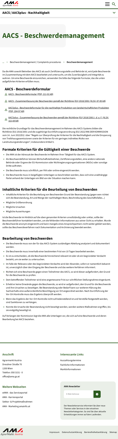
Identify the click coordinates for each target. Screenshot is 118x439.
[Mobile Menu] (107, 4)
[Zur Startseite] (10, 4)
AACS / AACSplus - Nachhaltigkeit (26, 13)
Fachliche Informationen (72, 365)
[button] (59, 12)
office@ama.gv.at (11, 376)
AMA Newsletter (72, 386)
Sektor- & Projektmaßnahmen (17, 401)
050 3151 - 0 (17, 372)
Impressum (54, 432)
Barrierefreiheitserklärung (95, 432)
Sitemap (113, 432)
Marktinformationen (70, 369)
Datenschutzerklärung (72, 432)
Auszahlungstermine (70, 360)
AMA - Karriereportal (12, 397)
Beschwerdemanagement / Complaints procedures (35, 62)
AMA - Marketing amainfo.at (16, 406)
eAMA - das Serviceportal (14, 392)
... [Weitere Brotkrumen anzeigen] (3, 62)
